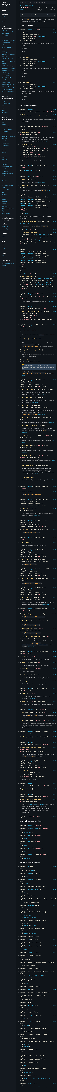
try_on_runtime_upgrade (31, 636)
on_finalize (26, 397)
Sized (32, 870)
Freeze (29, 825)
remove (28, 82)
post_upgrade (27, 455)
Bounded (26, 1044)
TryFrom (32, 1015)
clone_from (26, 185)
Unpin (29, 848)
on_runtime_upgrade (29, 425)
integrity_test (28, 477)
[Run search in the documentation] (38, 2)
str (39, 662)
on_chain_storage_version (32, 350)
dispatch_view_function (31, 311)
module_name (26, 675)
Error (26, 229)
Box (34, 36)
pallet (32, 5)
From (28, 940)
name (24, 662)
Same (28, 989)
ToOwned (30, 1005)
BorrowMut (30, 880)
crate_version (27, 681)
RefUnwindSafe (32, 829)
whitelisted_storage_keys (32, 799)
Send (28, 835)
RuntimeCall (28, 170)
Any (28, 867)
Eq (27, 817)
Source (22, 10)
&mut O (32, 317)
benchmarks (26, 132)
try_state (26, 435)
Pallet (36, 30)
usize (33, 656)
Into (31, 946)
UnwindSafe (31, 855)
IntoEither (31, 952)
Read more (44, 141)
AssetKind (42, 36)
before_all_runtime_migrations (34, 115)
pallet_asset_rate (25, 5)
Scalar (29, 1083)
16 (39, 668)
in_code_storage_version (31, 338)
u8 (34, 146)
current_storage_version (31, 360)
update (28, 57)
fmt (23, 297)
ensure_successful (29, 221)
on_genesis (26, 542)
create (28, 33)
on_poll (25, 417)
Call (36, 170)
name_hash (26, 668)
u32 (45, 148)
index (24, 656)
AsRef (28, 975)
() (30, 319)
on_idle (25, 405)
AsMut (35, 975)
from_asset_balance (29, 232)
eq (23, 712)
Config (29, 30)
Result (26, 156)
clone (24, 179)
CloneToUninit (32, 889)
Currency (30, 199)
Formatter (42, 297)
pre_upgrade (26, 445)
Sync (28, 842)
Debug (29, 294)
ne (23, 720)
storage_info (27, 737)
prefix (24, 789)
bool (38, 132)
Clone (29, 176)
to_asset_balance (28, 276)
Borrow (29, 873)
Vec (21, 134)
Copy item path (32, 7)
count (24, 693)
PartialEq (30, 709)
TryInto (32, 1022)
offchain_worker (28, 465)
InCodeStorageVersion (32, 330)
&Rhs (37, 720)
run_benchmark (27, 144)
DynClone (30, 905)
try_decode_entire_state (31, 747)
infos (24, 701)
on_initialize (27, 389)
